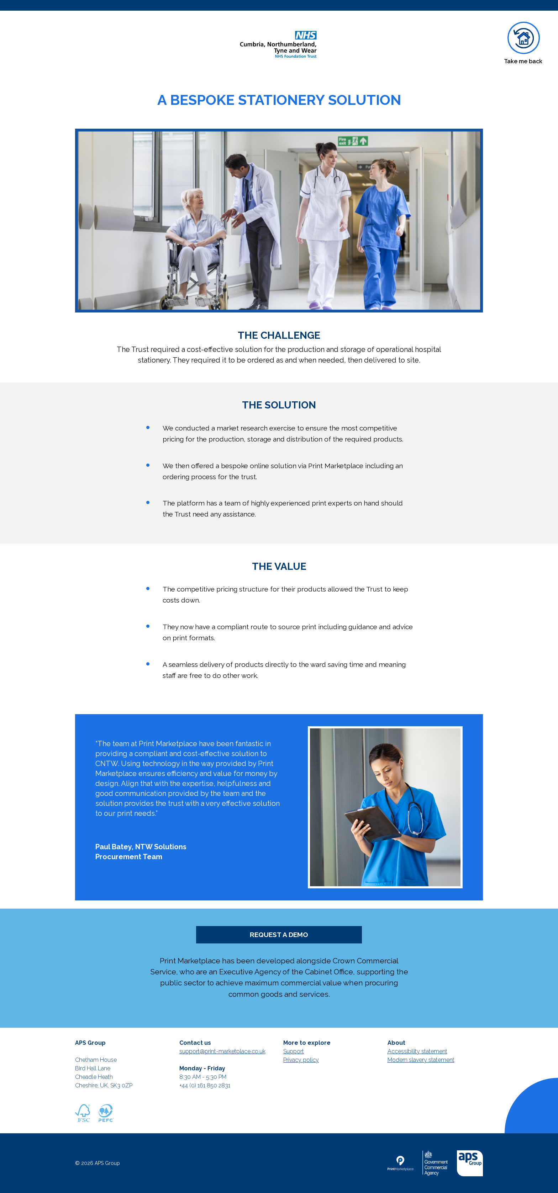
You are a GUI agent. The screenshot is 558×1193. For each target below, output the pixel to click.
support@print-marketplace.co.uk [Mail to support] (222, 1051)
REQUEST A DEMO (279, 934)
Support (293, 1051)
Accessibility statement (417, 1051)
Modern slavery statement (421, 1059)
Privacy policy (301, 1059)
